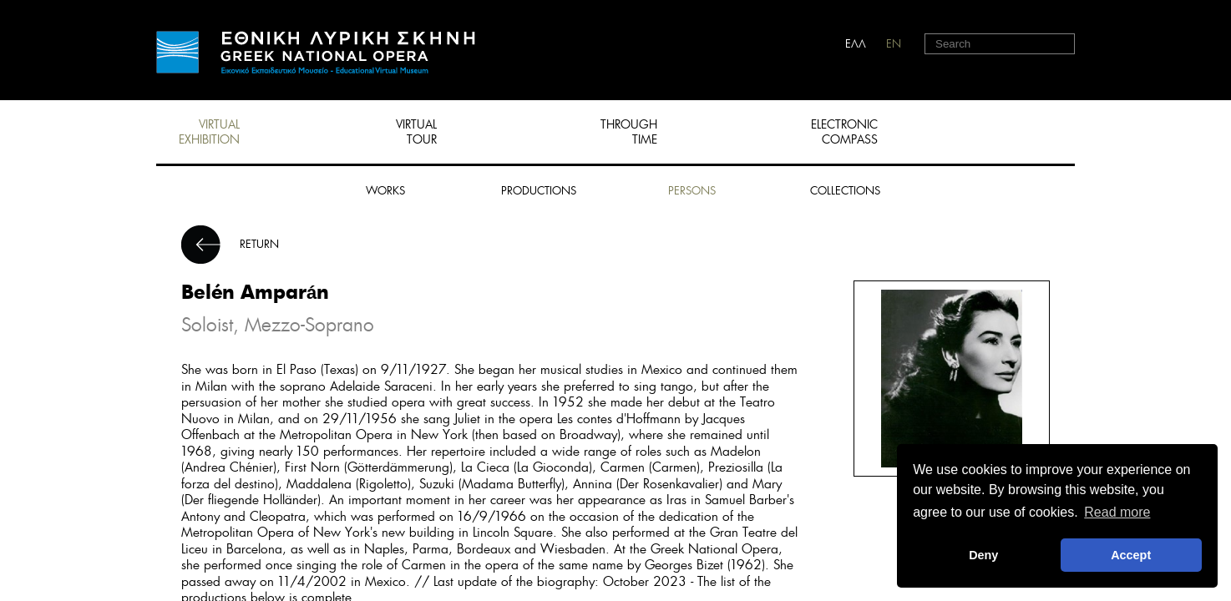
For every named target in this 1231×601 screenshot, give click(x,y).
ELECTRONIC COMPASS (844, 132)
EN (893, 44)
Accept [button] (1131, 555)
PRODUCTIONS (538, 191)
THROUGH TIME (628, 132)
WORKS (385, 191)
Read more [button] (1117, 512)
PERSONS (692, 191)
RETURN (259, 244)
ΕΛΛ (855, 44)
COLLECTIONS (845, 191)
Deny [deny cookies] (983, 555)
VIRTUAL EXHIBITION (209, 132)
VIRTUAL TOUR (416, 132)
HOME (315, 52)
